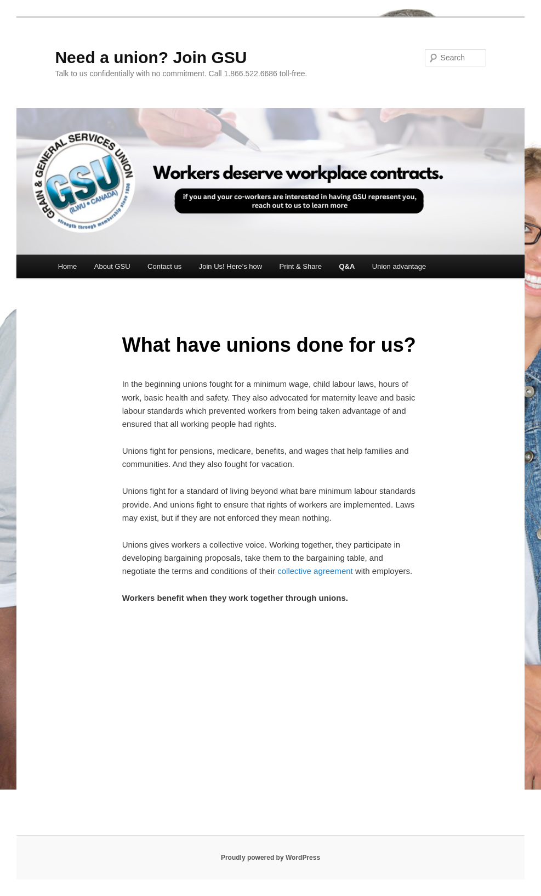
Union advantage (399, 266)
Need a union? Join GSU (151, 57)
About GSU (112, 266)
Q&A (347, 266)
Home (67, 266)
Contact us (164, 266)
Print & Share (301, 266)
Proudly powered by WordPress (270, 857)
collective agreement (315, 571)
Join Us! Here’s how (230, 266)
